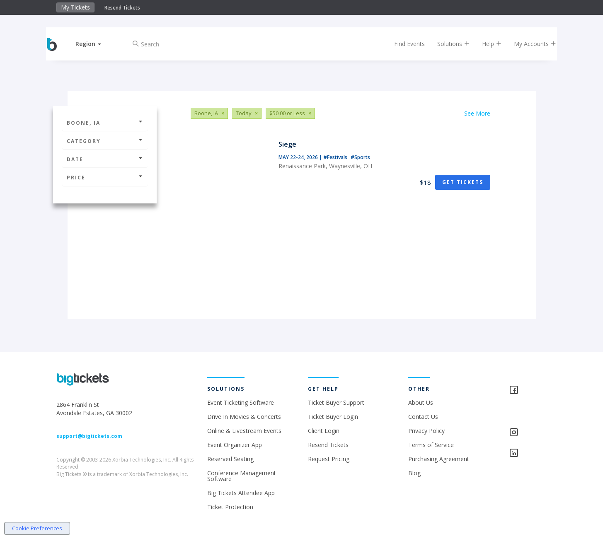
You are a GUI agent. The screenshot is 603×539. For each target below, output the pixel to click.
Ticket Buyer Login (333, 417)
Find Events (402, 44)
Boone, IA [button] (105, 122)
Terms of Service (431, 445)
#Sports (360, 157)
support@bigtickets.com (89, 436)
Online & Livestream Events (244, 431)
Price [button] (105, 177)
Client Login (323, 431)
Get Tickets (462, 182)
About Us (420, 402)
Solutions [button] (446, 44)
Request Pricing (328, 459)
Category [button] (105, 141)
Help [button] (484, 44)
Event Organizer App (234, 445)
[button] (95, 44)
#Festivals (336, 157)
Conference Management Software (241, 476)
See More (477, 113)
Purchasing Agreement (438, 459)
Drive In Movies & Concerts (244, 417)
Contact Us (423, 417)
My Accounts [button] (528, 44)
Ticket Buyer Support (336, 402)
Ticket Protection (230, 507)
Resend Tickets (122, 7)
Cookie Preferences (37, 528)
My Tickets (75, 7)
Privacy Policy (426, 431)
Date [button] (105, 159)
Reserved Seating (230, 459)
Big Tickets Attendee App (241, 493)
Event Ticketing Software (240, 402)
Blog (414, 473)
